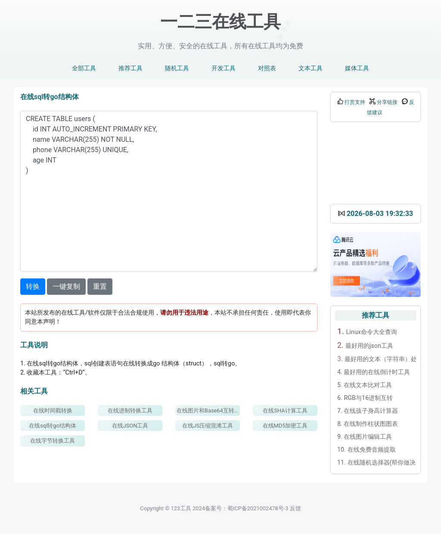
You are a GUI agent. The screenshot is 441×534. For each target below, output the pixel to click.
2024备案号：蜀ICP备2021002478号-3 (240, 508)
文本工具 (310, 68)
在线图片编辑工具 (364, 436)
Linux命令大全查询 (367, 331)
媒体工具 (357, 68)
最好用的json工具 (365, 345)
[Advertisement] (375, 163)
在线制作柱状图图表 (367, 424)
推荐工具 (130, 68)
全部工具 (84, 68)
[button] (337, 264)
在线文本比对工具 (364, 385)
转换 (33, 286)
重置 (100, 286)
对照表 (267, 68)
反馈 (295, 508)
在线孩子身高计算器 (367, 411)
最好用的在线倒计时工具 (373, 372)
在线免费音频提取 (366, 449)
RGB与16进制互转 (365, 398)
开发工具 (223, 68)
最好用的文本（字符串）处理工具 (376, 359)
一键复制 (66, 286)
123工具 (181, 508)
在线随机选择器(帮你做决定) (376, 462)
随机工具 (177, 68)
